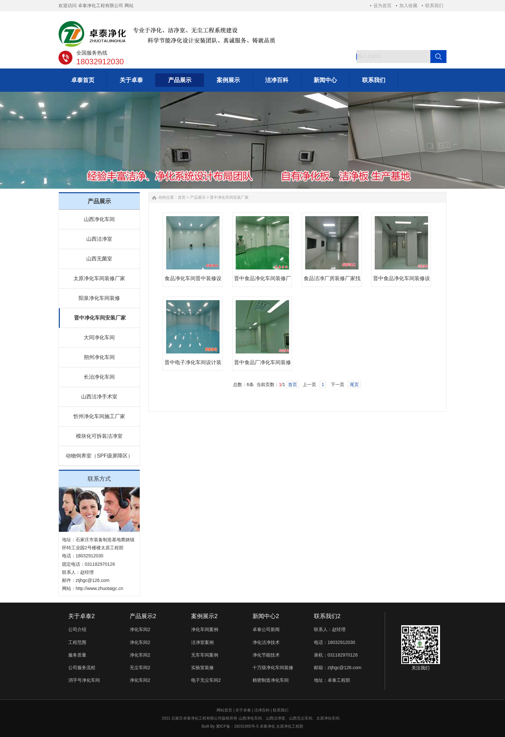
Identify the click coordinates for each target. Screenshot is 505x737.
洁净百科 (262, 710)
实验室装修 (202, 667)
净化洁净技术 (266, 642)
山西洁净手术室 (99, 396)
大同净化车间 (99, 337)
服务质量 (77, 655)
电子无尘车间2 (206, 680)
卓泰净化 (267, 726)
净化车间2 (140, 629)
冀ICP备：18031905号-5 (237, 726)
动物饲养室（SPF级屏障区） (99, 455)
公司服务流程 (81, 667)
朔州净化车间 (99, 357)
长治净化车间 (99, 377)
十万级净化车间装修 (272, 667)
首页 (182, 197)
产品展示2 (143, 616)
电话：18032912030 (334, 642)
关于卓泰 (243, 710)
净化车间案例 (204, 629)
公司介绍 (77, 629)
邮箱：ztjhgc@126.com (337, 667)
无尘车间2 (140, 667)
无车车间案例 (204, 655)
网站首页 (224, 710)
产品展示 (198, 197)
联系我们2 (327, 616)
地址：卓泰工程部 (332, 680)
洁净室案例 (202, 642)
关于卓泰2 (81, 616)
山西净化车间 (99, 219)
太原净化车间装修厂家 (99, 278)
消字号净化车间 (84, 680)
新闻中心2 (265, 616)
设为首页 (382, 5)
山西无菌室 (99, 258)
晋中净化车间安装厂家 (100, 318)
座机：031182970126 (336, 655)
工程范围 (77, 642)
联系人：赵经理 (330, 629)
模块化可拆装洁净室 (99, 436)
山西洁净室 (99, 239)
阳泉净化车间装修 (99, 298)
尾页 (354, 384)
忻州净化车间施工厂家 (99, 416)
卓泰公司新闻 (266, 629)
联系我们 (434, 5)
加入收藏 (408, 5)
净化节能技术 (266, 655)
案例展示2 (204, 616)
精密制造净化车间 (270, 680)
